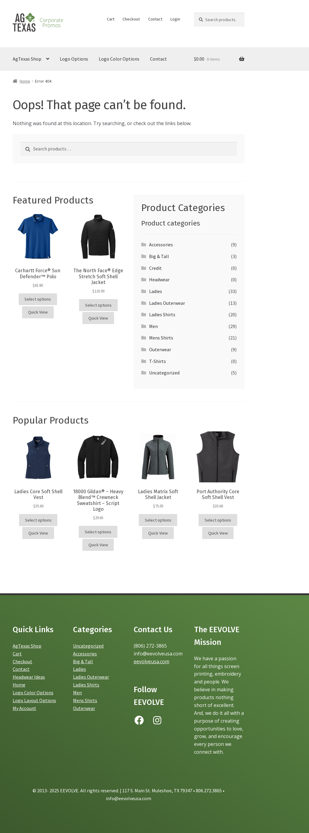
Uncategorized (164, 373)
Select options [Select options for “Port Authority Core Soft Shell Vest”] (218, 520)
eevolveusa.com (151, 661)
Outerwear (160, 349)
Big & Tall (159, 256)
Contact (155, 19)
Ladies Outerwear (167, 303)
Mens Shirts (161, 338)
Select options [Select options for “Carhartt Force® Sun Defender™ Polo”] (37, 299)
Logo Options (74, 59)
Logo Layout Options (34, 700)
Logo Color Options (119, 59)
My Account (24, 708)
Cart (110, 19)
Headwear (159, 279)
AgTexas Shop (27, 59)
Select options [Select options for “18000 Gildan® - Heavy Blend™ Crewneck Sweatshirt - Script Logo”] (98, 532)
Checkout (131, 19)
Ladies (155, 291)
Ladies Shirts (162, 314)
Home (25, 81)
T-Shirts (157, 361)
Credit (155, 268)
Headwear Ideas (29, 677)
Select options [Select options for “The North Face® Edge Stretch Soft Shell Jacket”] (98, 305)
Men (153, 326)
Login (175, 19)
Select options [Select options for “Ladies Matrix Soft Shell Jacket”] (158, 520)
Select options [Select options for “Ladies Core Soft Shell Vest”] (38, 520)
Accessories (161, 244)
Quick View (38, 312)
